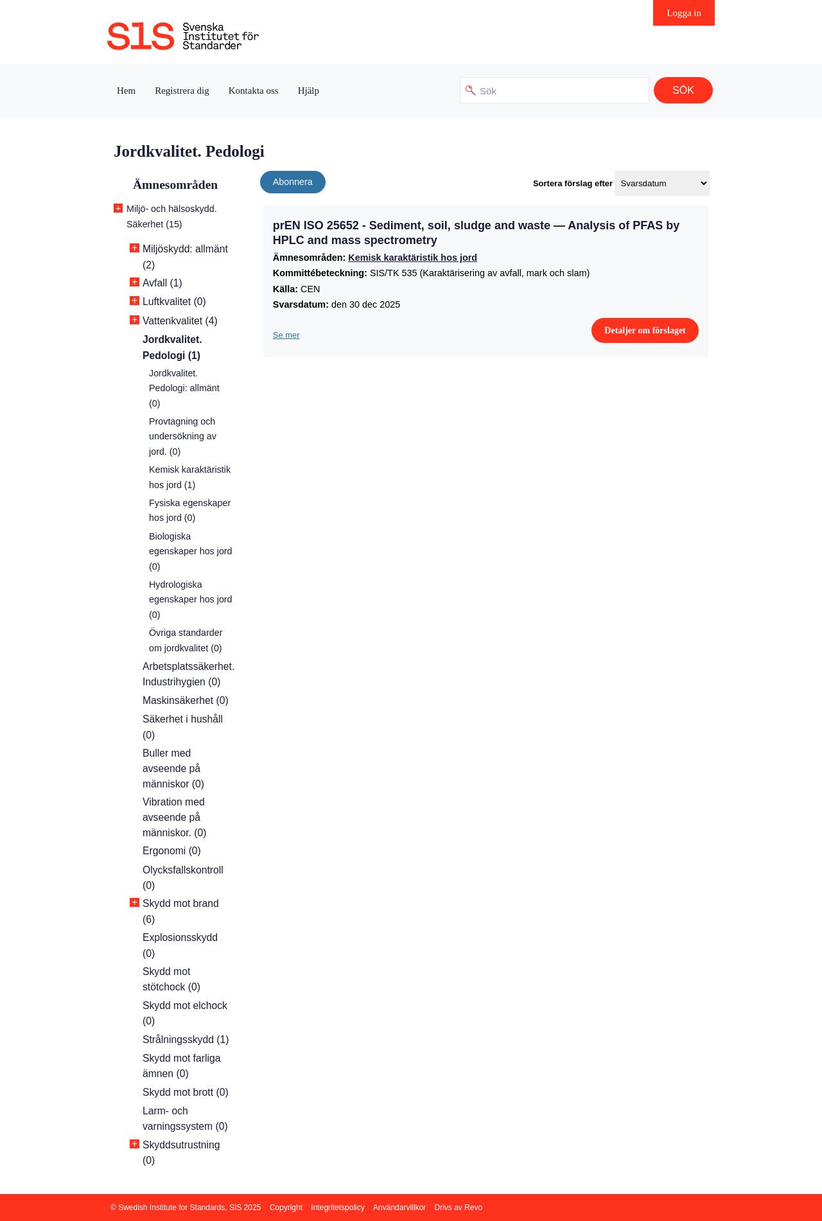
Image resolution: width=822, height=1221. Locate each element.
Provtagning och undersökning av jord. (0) (182, 436)
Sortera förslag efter (573, 183)
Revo (473, 1207)
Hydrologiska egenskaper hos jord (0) (190, 599)
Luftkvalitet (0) (174, 301)
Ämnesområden (175, 184)
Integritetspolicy (337, 1207)
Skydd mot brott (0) (186, 1092)
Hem (126, 90)
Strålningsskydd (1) (186, 1039)
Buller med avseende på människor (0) (173, 768)
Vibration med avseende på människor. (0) (175, 817)
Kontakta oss (254, 90)
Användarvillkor (399, 1207)
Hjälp (308, 90)
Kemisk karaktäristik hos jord (412, 257)
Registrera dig (182, 90)
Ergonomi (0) (172, 850)
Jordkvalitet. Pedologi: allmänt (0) (184, 388)
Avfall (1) (162, 282)
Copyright (286, 1207)
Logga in (684, 13)
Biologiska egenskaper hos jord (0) (190, 551)
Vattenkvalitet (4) (180, 320)
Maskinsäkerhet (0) (186, 700)
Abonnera (293, 182)
